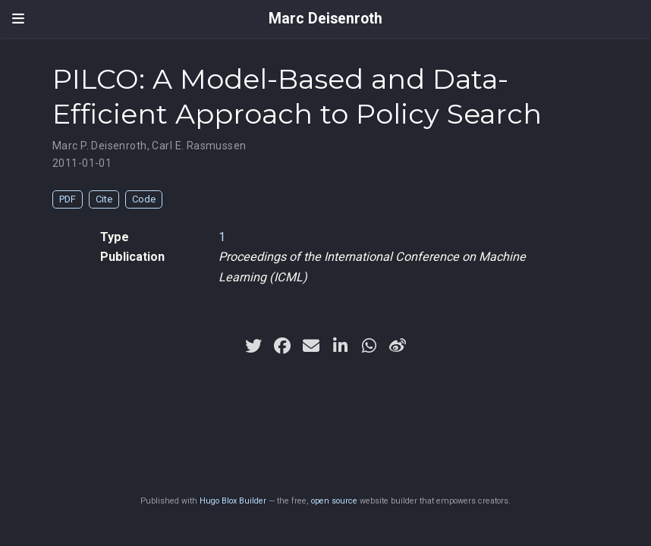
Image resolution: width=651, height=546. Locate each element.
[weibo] (397, 345)
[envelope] (311, 345)
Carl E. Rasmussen (199, 146)
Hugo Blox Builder (233, 501)
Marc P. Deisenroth (99, 146)
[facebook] (282, 345)
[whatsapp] (368, 345)
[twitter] (253, 345)
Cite (104, 199)
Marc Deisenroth (325, 18)
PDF (67, 199)
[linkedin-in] (340, 345)
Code (144, 199)
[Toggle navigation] (18, 19)
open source (334, 501)
